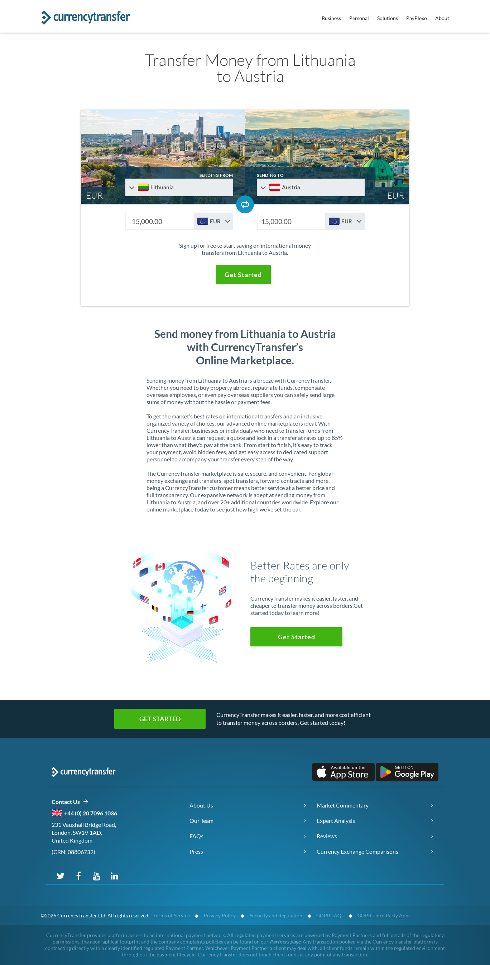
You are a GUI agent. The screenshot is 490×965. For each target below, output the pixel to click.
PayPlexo (416, 18)
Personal (359, 18)
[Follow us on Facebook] (78, 875)
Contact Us (70, 802)
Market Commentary (343, 805)
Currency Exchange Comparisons (357, 851)
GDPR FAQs (330, 915)
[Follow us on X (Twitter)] (60, 875)
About (442, 18)
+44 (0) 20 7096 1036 (90, 813)
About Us (201, 805)
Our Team (201, 820)
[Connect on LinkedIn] (114, 875)
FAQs (196, 836)
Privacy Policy (220, 915)
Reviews (327, 836)
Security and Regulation (276, 915)
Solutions (387, 18)
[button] (243, 274)
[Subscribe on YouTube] (96, 875)
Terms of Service (171, 915)
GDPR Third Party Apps (383, 915)
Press (196, 851)
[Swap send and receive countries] (245, 204)
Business (331, 18)
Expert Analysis (336, 820)
